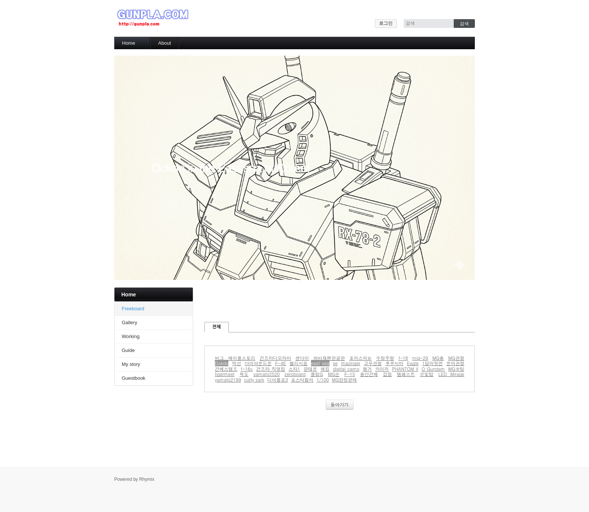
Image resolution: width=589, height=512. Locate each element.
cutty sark (254, 379)
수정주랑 (385, 358)
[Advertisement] (341, 304)
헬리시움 (299, 363)
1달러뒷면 (432, 363)
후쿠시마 (394, 363)
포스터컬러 (302, 379)
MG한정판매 (344, 379)
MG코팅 (456, 368)
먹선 (236, 363)
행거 (367, 368)
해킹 (324, 368)
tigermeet (224, 374)
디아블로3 (277, 379)
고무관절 (373, 363)
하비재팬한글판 (329, 358)
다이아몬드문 (258, 363)
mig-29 (420, 358)
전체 (216, 327)
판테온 (310, 368)
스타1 (294, 368)
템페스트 (406, 374)
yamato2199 (228, 379)
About (164, 43)
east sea (320, 363)
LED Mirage (451, 374)
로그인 (386, 23)
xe (335, 363)
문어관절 (455, 363)
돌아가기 (340, 404)
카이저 (382, 368)
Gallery (129, 322)
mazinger (350, 363)
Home (128, 43)
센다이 (302, 358)
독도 (244, 374)
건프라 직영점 (270, 368)
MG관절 (456, 358)
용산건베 (369, 374)
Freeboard (133, 308)
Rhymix (146, 479)
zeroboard (295, 374)
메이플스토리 (241, 358)
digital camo (346, 368)
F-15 (349, 374)
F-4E (280, 363)
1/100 (323, 379)
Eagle (412, 363)
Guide (128, 350)
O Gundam (433, 368)
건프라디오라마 (275, 358)
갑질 (387, 374)
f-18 (403, 358)
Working (130, 336)
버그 (219, 358)
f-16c (247, 368)
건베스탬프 (226, 368)
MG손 (334, 374)
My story (131, 364)
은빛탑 (426, 374)
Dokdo (221, 363)
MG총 (438, 358)
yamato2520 (267, 374)
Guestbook (133, 378)
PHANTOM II (405, 368)
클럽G (317, 374)
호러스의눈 (360, 358)
